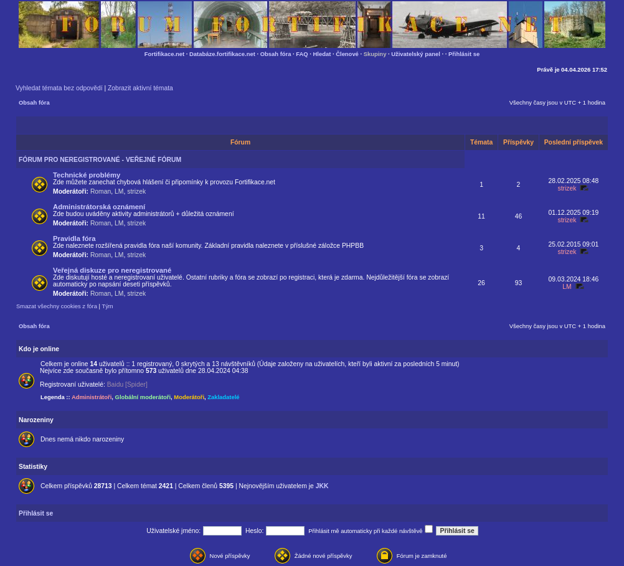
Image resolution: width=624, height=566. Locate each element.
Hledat (322, 53)
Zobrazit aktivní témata (140, 88)
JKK (322, 486)
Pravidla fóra (74, 238)
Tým (107, 306)
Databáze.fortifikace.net (222, 53)
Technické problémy (86, 175)
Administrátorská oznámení (99, 206)
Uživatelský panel (415, 53)
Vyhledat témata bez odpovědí (59, 88)
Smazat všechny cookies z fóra (56, 306)
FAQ (302, 53)
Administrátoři (91, 397)
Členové (347, 53)
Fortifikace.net (164, 53)
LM (119, 191)
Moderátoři (189, 397)
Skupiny (375, 53)
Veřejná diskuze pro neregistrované (112, 270)
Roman (100, 191)
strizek (136, 191)
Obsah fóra (275, 53)
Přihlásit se (464, 53)
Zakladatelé (223, 397)
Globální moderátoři (143, 397)
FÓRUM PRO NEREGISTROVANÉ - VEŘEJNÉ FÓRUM (100, 159)
